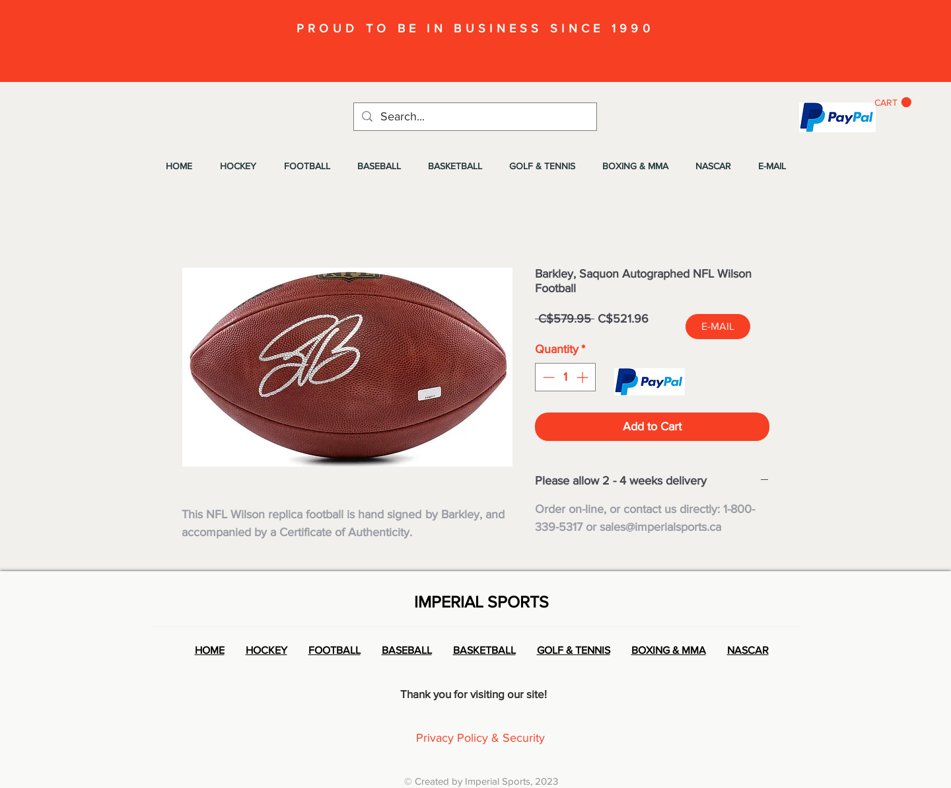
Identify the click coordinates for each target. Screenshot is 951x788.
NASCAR (748, 650)
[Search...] (474, 116)
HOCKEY (266, 650)
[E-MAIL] (718, 326)
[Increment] (583, 377)
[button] (892, 102)
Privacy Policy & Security (480, 737)
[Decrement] (547, 377)
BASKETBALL (484, 650)
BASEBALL (407, 650)
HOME (210, 650)
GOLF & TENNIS (573, 650)
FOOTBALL (334, 650)
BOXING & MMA (668, 650)
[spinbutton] (565, 377)
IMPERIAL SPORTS (481, 601)
